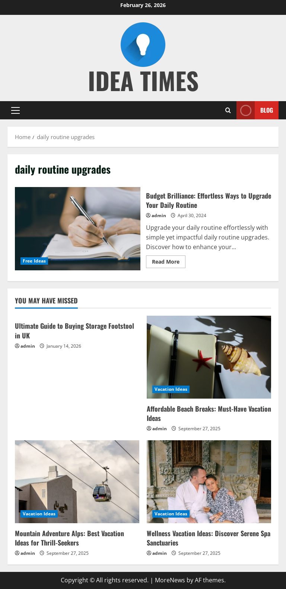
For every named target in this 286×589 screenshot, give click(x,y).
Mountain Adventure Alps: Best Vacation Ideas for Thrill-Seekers (69, 537)
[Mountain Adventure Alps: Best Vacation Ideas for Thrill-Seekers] (77, 481)
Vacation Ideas (171, 389)
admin (159, 215)
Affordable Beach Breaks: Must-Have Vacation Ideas (209, 413)
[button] (15, 110)
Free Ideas (34, 261)
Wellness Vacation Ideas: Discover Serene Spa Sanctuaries (208, 537)
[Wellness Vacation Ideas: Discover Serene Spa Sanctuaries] (209, 481)
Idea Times (143, 80)
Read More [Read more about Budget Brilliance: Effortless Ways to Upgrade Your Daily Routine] (168, 263)
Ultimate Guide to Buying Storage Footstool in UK (74, 330)
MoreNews (170, 580)
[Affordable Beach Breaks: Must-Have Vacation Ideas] (209, 357)
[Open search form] (228, 110)
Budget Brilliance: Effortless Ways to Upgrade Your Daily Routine (77, 228)
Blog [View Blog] (254, 110)
